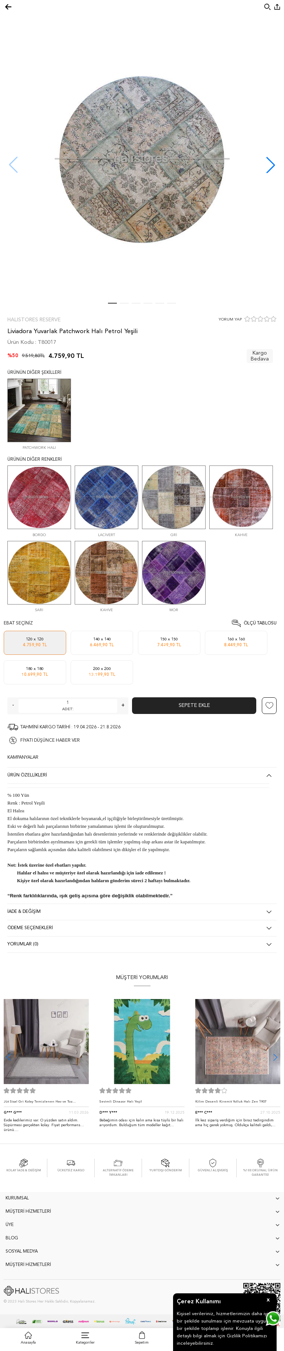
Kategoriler (85, 1342)
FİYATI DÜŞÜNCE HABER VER (50, 740)
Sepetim (142, 1342)
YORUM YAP (230, 320)
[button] (271, 165)
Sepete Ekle (194, 705)
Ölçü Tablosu (260, 623)
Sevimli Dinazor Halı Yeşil (120, 1101)
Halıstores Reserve (34, 319)
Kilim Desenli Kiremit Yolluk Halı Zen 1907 (231, 1101)
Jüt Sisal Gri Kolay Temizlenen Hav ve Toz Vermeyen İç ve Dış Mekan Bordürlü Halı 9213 (42, 1103)
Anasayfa (28, 1342)
